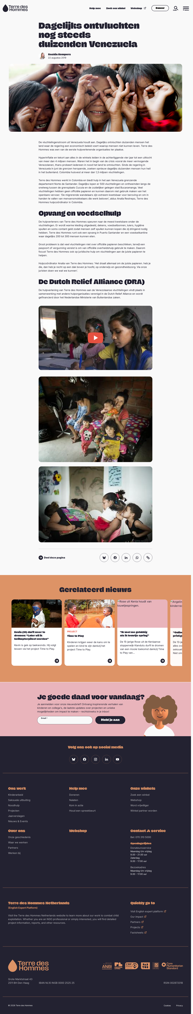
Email (43, 718)
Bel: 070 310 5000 (140, 837)
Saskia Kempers (59, 54)
